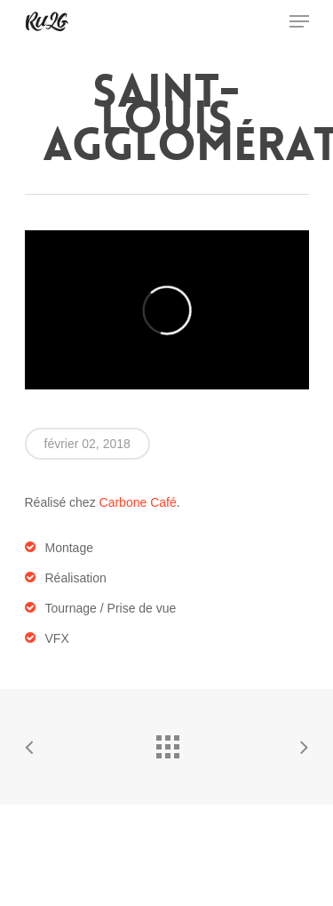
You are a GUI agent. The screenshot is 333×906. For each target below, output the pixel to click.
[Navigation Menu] (299, 21)
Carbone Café (138, 502)
